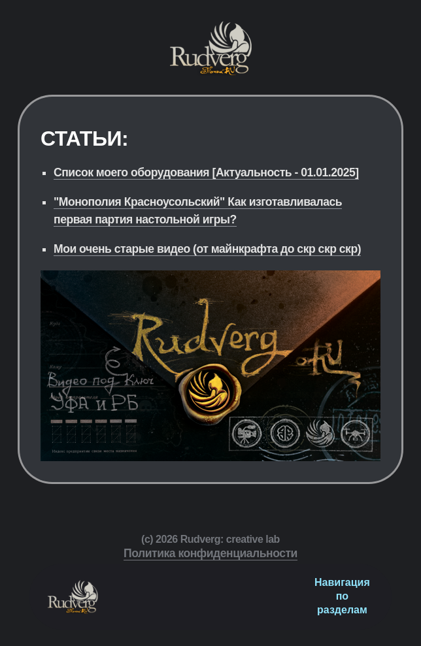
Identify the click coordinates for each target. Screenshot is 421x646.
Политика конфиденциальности (210, 553)
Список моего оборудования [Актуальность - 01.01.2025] (206, 172)
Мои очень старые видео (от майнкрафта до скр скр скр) (207, 248)
